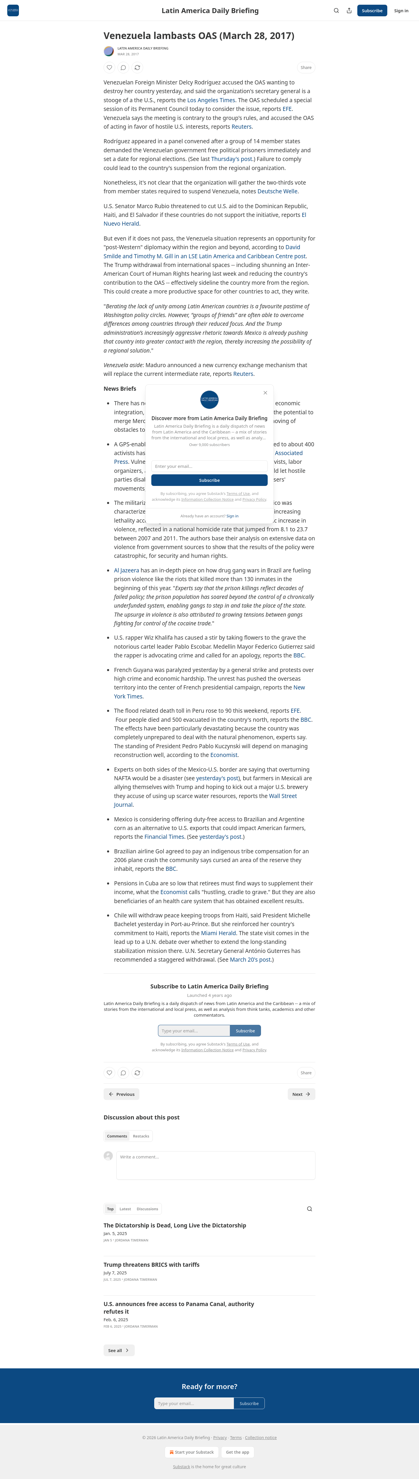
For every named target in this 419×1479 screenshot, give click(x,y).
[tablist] (128, 1136)
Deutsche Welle (277, 191)
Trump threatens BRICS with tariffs (152, 1265)
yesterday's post (217, 778)
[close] (265, 392)
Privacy (220, 1437)
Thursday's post (231, 159)
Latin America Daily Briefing (143, 48)
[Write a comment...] (216, 1165)
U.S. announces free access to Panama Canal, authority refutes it (179, 1307)
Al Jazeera (126, 570)
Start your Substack (191, 1452)
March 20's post (250, 959)
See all (119, 1350)
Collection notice (261, 1437)
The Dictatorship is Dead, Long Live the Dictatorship (175, 1225)
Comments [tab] (117, 1136)
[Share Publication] (349, 10)
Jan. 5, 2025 (115, 1233)
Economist (223, 755)
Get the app (237, 1452)
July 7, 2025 (115, 1272)
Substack (181, 1466)
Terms (236, 1437)
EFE (287, 109)
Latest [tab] (125, 1208)
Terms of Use (238, 493)
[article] (209, 1236)
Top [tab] (110, 1208)
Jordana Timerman (131, 1240)
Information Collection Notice (207, 499)
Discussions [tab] (147, 1208)
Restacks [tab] (141, 1136)
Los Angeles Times (211, 100)
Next (301, 1094)
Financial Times (164, 837)
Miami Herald (218, 933)
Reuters (242, 126)
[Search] (336, 10)
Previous (121, 1094)
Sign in (401, 10)
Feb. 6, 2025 (116, 1319)
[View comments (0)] (123, 67)
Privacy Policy (254, 499)
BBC (298, 655)
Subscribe (372, 10)
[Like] (109, 67)
